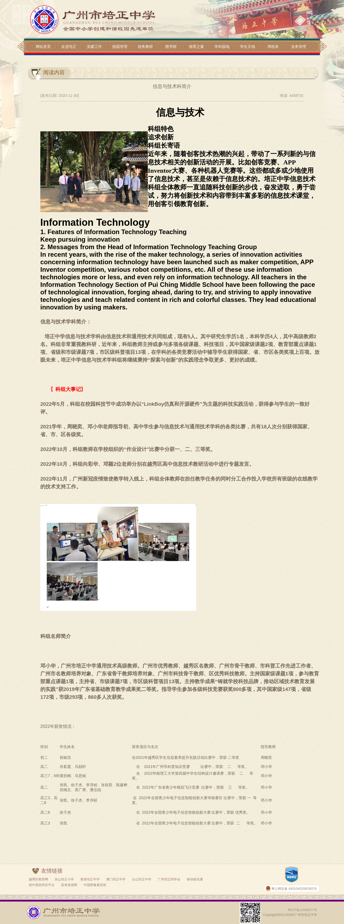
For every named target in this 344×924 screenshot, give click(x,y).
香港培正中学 (90, 879)
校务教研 (145, 46)
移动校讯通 (195, 879)
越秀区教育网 (38, 879)
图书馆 (171, 46)
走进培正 (68, 46)
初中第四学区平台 (42, 885)
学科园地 (222, 46)
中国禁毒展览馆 (95, 885)
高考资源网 (69, 885)
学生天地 (247, 46)
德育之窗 (196, 46)
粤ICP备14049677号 (302, 910)
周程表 (273, 46)
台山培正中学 (141, 879)
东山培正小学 (64, 879)
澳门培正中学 (116, 879)
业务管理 (298, 46)
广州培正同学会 (169, 879)
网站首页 (43, 46)
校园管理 (119, 46)
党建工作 (94, 46)
